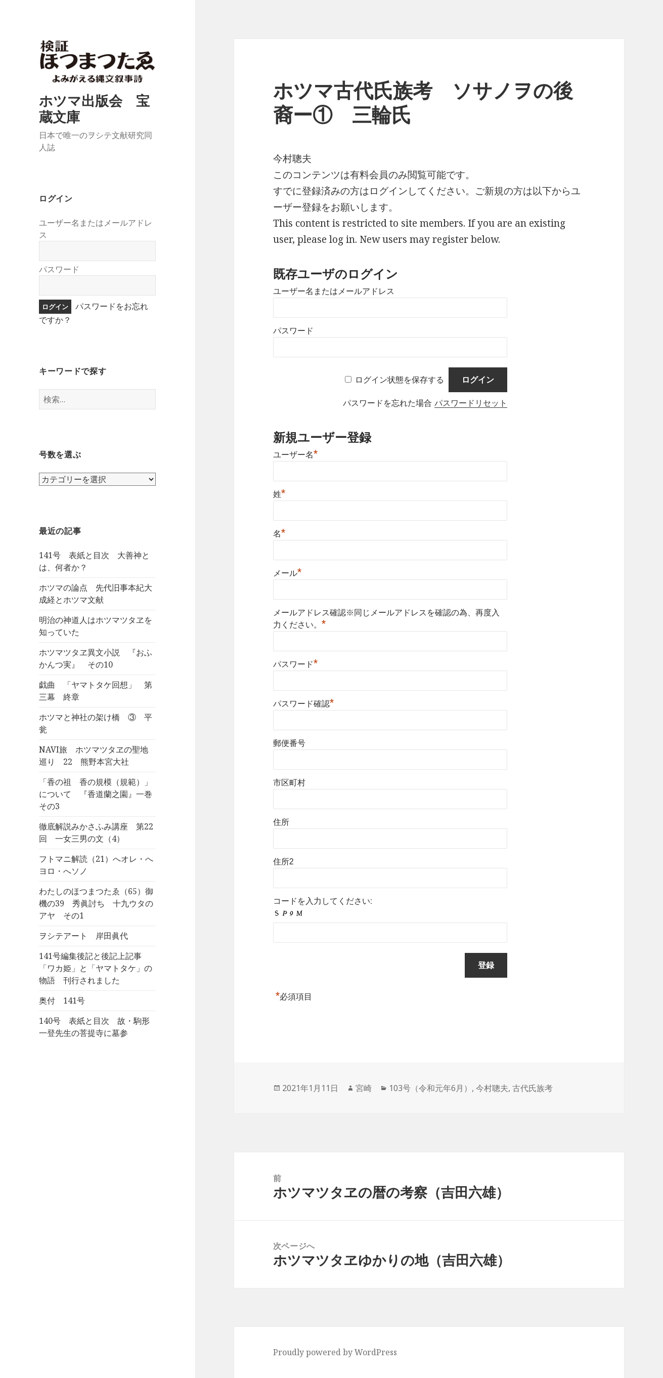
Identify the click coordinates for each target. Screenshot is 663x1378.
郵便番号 (289, 743)
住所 (281, 822)
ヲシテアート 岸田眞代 (83, 935)
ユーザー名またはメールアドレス (333, 291)
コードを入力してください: (322, 901)
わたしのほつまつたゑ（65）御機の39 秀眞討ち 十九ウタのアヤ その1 (96, 903)
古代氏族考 (532, 1088)
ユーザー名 (295, 454)
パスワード (59, 269)
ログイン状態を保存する (399, 379)
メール (287, 573)
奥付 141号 (62, 1000)
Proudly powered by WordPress (335, 1352)
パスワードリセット (470, 403)
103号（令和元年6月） (430, 1088)
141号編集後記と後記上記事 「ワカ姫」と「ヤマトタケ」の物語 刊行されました (95, 968)
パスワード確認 (303, 703)
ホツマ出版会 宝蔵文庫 (94, 108)
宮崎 (364, 1088)
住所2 (283, 861)
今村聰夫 (492, 1088)
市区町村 (289, 782)
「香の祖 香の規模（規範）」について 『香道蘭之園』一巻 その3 (99, 794)
